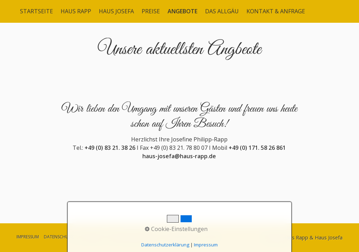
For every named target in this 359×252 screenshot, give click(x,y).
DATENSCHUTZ (59, 237)
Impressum (206, 244)
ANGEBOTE (182, 11)
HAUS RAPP (76, 11)
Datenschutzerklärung (165, 244)
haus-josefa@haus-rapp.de (179, 162)
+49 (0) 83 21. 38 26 (109, 154)
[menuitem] (36, 11)
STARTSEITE (36, 11)
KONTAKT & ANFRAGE (275, 11)
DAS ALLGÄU (222, 11)
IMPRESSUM (27, 237)
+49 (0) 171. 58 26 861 (257, 154)
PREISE (151, 11)
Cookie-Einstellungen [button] (176, 229)
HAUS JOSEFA (116, 11)
